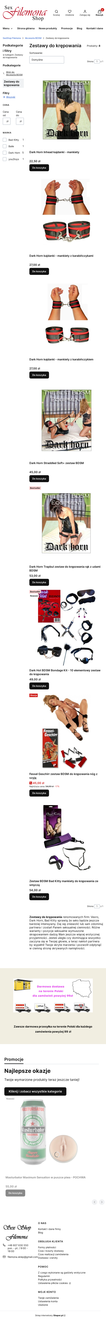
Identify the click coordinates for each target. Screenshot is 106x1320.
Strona (90, 61)
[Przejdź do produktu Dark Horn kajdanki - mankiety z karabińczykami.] (66, 213)
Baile (11, 146)
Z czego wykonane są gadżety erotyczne (61, 1272)
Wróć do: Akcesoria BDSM (13, 73)
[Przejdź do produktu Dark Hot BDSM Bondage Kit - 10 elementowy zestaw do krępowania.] (66, 628)
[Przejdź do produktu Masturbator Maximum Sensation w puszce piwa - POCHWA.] (49, 1135)
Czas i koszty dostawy (51, 1250)
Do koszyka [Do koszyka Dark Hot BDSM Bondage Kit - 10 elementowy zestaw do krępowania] (39, 685)
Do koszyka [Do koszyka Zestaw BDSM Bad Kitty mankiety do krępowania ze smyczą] (39, 896)
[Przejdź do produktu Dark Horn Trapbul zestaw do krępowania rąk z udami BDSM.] (66, 524)
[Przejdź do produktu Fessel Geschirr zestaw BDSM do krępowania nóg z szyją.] (66, 731)
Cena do (19, 113)
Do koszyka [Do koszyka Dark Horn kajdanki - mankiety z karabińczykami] (39, 271)
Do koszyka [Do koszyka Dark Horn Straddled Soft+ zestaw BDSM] (39, 478)
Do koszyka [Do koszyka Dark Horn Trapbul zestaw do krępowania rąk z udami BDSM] (39, 582)
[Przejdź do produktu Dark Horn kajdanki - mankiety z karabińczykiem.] (66, 317)
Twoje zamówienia (48, 1297)
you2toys (14, 159)
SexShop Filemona (12, 38)
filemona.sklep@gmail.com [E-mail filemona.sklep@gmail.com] (23, 1256)
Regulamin (44, 1276)
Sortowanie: (36, 52)
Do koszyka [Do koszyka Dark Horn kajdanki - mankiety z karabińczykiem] (39, 374)
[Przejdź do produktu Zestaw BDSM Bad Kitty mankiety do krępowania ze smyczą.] (66, 838)
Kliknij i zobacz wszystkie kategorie (35, 1091)
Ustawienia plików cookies (53, 1283)
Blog (40, 1232)
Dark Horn (14, 152)
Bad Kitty (14, 139)
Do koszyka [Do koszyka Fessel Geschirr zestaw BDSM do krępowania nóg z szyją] (39, 793)
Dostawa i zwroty (48, 1257)
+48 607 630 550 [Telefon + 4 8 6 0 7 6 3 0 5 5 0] (18, 1245)
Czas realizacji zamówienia (53, 1254)
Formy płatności (47, 1247)
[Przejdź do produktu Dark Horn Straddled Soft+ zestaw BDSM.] (66, 420)
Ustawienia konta (48, 1301)
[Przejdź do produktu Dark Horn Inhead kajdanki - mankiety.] (66, 109)
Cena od (6, 113)
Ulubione (43, 1304)
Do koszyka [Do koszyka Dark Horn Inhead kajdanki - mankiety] (39, 167)
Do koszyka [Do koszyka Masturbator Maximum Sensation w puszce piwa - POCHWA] (15, 1192)
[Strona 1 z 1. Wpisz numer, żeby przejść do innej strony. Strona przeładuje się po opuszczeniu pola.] (97, 61)
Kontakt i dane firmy (49, 1229)
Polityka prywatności (50, 1279)
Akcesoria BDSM (33, 38)
